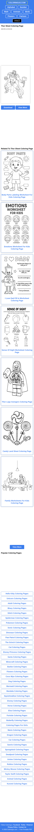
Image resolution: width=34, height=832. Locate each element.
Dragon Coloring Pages (17, 735)
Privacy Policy (13, 827)
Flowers (11, 16)
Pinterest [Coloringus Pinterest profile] (29, 825)
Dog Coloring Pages (17, 681)
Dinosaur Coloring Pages (17, 633)
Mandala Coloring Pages (16, 691)
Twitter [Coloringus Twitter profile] (23, 825)
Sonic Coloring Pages (17, 628)
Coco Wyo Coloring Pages (17, 676)
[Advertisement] (17, 48)
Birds (27, 12)
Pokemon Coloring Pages (17, 623)
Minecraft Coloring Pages (17, 662)
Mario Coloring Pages (17, 730)
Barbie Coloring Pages (17, 667)
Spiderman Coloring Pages (17, 618)
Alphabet (11, 7)
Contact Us (22, 827)
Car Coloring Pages (17, 740)
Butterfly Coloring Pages (17, 720)
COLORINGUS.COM (17, 3)
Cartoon (22, 16)
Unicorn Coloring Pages (17, 598)
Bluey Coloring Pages (17, 608)
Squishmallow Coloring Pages (17, 696)
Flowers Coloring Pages (17, 672)
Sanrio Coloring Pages (17, 745)
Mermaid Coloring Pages (17, 686)
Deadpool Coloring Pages (17, 754)
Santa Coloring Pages (17, 657)
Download (8, 108)
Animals (16, 12)
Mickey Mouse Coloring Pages (17, 769)
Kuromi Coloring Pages (17, 784)
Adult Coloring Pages (17, 603)
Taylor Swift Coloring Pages (17, 774)
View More (22, 108)
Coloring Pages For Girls (17, 725)
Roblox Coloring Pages (17, 764)
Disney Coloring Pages (17, 701)
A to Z (17, 21)
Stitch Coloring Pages (17, 613)
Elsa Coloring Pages (17, 711)
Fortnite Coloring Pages (17, 715)
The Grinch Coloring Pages (17, 642)
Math (6, 12)
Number (23, 7)
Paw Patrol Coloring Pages (17, 637)
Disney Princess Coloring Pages (17, 652)
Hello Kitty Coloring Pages (17, 594)
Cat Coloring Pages (17, 647)
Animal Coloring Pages (17, 779)
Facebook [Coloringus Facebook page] (16, 825)
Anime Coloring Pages (17, 759)
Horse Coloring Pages (17, 706)
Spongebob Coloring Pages (17, 750)
